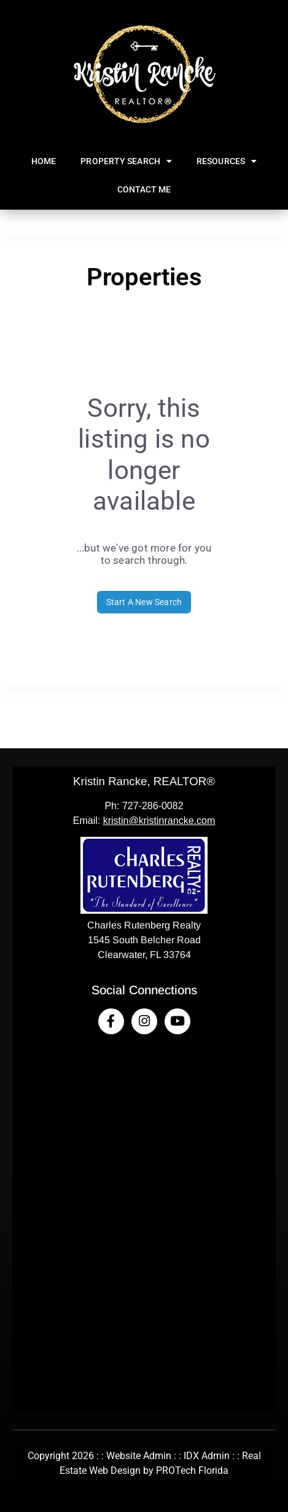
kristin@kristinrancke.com (159, 820)
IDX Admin (207, 1456)
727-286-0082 (153, 806)
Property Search (126, 161)
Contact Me (144, 189)
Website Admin (138, 1456)
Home (43, 161)
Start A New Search (144, 602)
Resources (227, 161)
